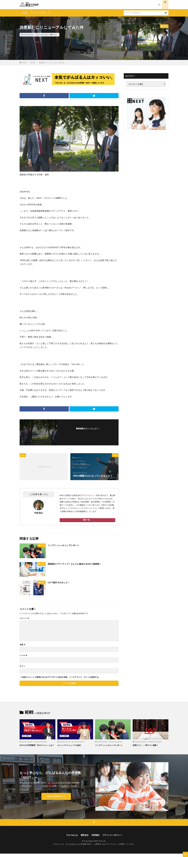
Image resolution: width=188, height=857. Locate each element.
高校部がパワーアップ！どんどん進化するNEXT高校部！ (78, 563)
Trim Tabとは (70, 838)
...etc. (50, 12)
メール (23, 655)
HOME (24, 63)
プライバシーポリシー (113, 838)
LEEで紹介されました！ (60, 582)
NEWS (54, 35)
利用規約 (96, 838)
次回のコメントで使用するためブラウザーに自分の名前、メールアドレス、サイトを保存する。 (61, 677)
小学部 (43, 12)
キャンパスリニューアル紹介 (70, 745)
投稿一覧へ (87, 520)
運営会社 (84, 838)
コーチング (35, 12)
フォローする (87, 432)
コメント (24, 618)
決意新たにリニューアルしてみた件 (51, 63)
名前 (22, 644)
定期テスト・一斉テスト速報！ (146, 745)
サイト (22, 666)
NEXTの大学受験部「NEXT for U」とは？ (36, 746)
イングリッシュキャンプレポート (65, 545)
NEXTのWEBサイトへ (56, 799)
